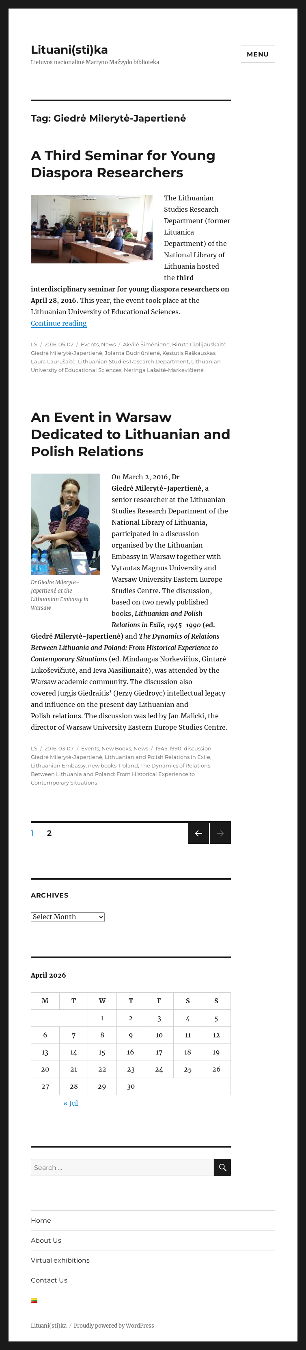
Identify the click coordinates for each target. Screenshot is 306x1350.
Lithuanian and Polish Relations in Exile (157, 757)
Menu (258, 54)
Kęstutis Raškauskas (188, 353)
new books (102, 765)
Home (41, 1220)
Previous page (198, 843)
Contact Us (49, 1280)
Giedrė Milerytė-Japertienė (66, 353)
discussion (197, 748)
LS (34, 344)
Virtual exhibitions (60, 1260)
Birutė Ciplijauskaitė (199, 344)
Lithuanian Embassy (58, 765)
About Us (46, 1240)
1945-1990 (168, 748)
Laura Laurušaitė (53, 361)
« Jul (70, 1103)
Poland (128, 765)
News (108, 344)
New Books (116, 748)
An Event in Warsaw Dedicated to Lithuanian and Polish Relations (131, 434)
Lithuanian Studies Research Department (133, 361)
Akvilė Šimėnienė (146, 344)
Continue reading (59, 323)
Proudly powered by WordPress (114, 1325)
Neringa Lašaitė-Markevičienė (164, 370)
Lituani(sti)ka (69, 50)
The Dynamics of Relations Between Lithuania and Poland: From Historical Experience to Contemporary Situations (120, 774)
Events (90, 344)
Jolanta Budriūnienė (132, 353)
